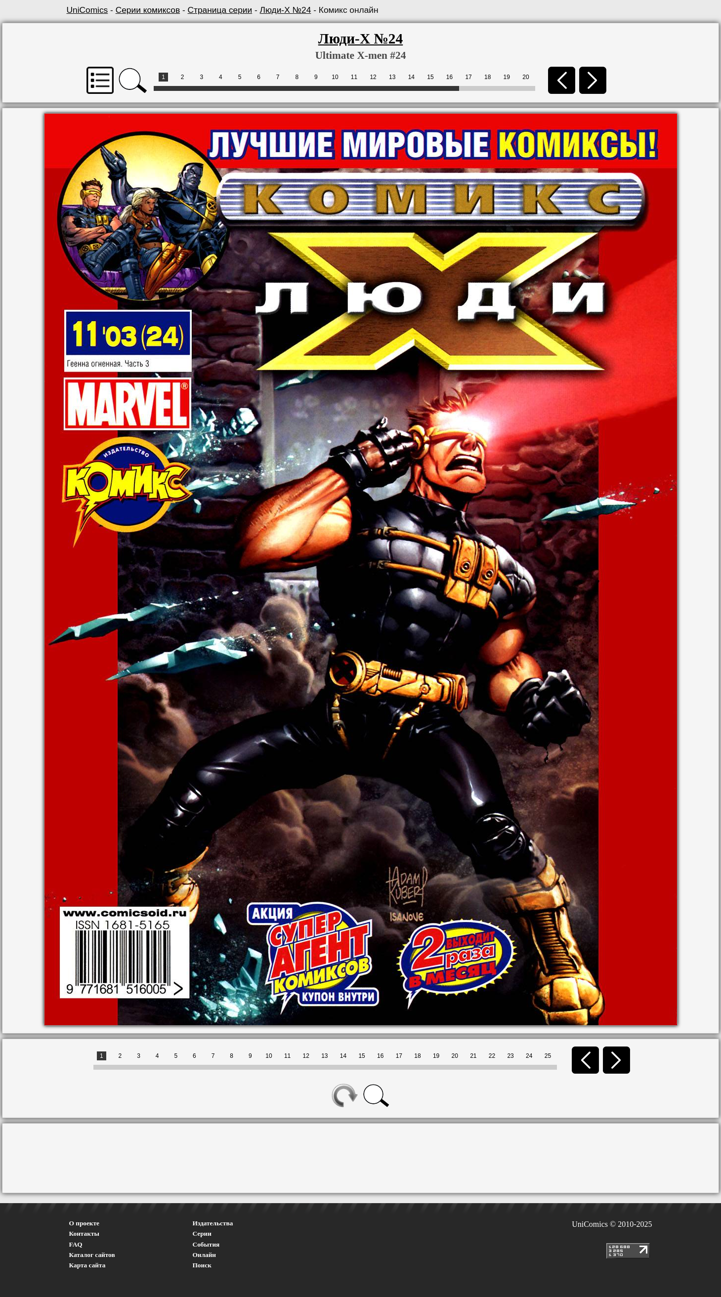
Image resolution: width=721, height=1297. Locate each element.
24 (529, 1055)
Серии (202, 1233)
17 (468, 77)
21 (473, 1055)
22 (492, 1055)
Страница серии (220, 10)
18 (487, 77)
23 (510, 1055)
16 (449, 77)
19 (507, 77)
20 (525, 77)
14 (411, 77)
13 (392, 77)
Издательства (213, 1223)
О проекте (84, 1223)
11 (354, 77)
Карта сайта (87, 1265)
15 (430, 77)
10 (335, 77)
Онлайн (204, 1254)
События (206, 1244)
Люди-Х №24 (285, 10)
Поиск (202, 1265)
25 (548, 1055)
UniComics (87, 10)
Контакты (84, 1233)
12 (373, 77)
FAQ (76, 1244)
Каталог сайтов (92, 1254)
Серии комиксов (148, 10)
